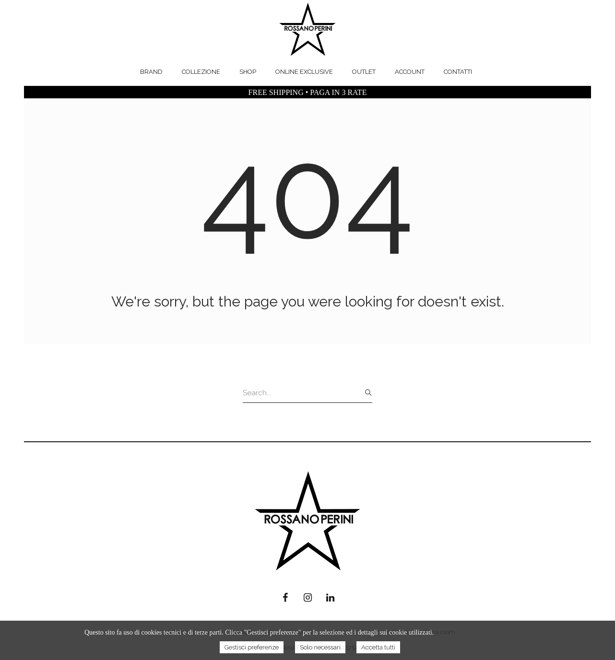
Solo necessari (320, 647)
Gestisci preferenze (252, 647)
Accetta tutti (378, 647)
